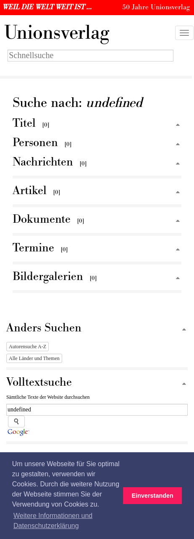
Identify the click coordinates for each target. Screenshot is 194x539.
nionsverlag (56, 32)
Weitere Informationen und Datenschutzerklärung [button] (52, 520)
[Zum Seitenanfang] (177, 125)
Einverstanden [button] (152, 495)
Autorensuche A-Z (27, 347)
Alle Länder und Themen (34, 358)
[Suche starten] (16, 421)
